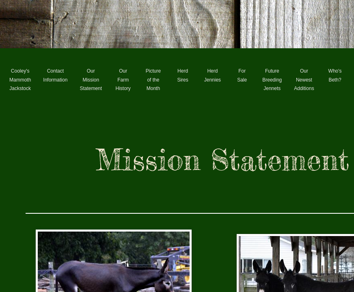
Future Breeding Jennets (272, 79)
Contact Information (55, 75)
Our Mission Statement (91, 79)
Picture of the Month (153, 79)
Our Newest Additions (304, 79)
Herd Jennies (212, 75)
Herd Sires (182, 75)
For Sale (242, 75)
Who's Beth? (335, 75)
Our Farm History (123, 79)
